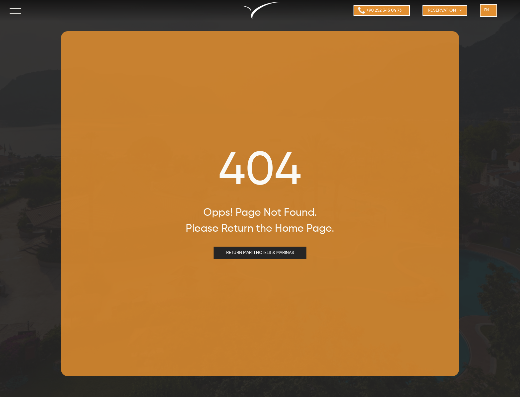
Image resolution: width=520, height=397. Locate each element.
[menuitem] (445, 10)
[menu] (16, 10)
